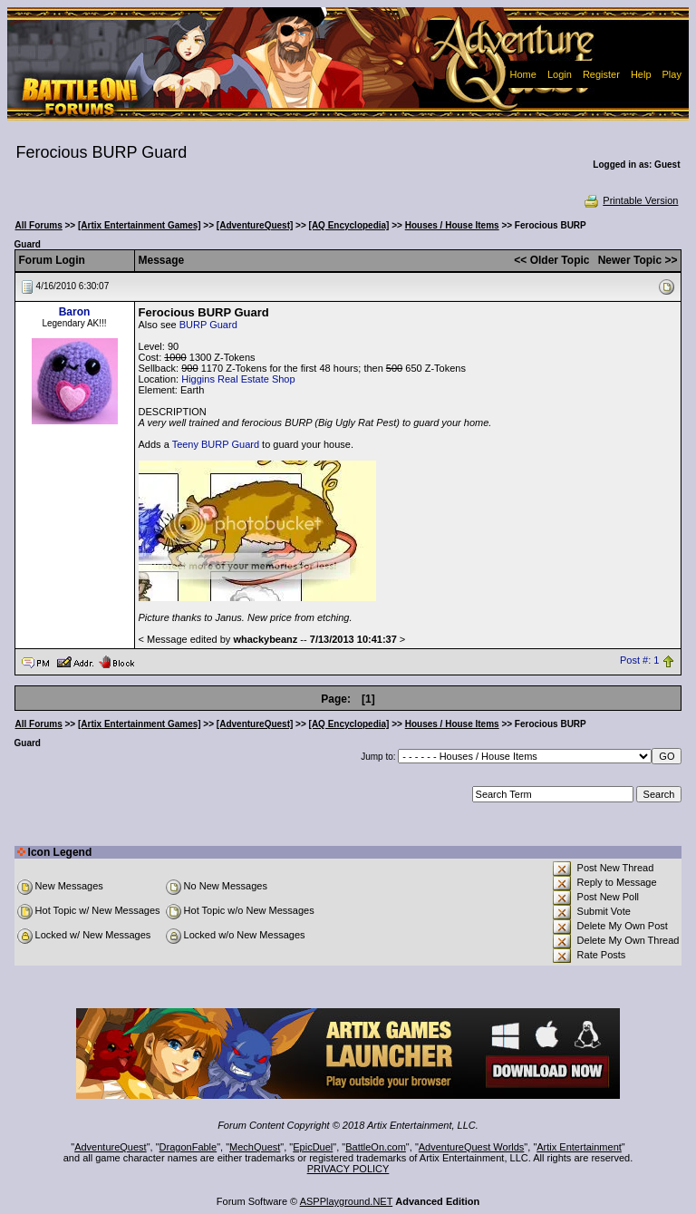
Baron (75, 312)
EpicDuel (313, 1146)
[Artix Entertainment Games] (139, 225)
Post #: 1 (639, 661)
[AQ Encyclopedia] (349, 225)
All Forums (39, 225)
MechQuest (254, 1146)
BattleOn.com (375, 1146)
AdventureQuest (110, 1146)
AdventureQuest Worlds (472, 1146)
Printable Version (630, 200)
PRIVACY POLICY (348, 1168)
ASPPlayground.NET (346, 1201)
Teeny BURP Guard (215, 444)
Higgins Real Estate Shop (238, 379)
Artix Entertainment (579, 1146)
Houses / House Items (452, 225)
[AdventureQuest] (255, 225)
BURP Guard (208, 324)
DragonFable (189, 1146)
